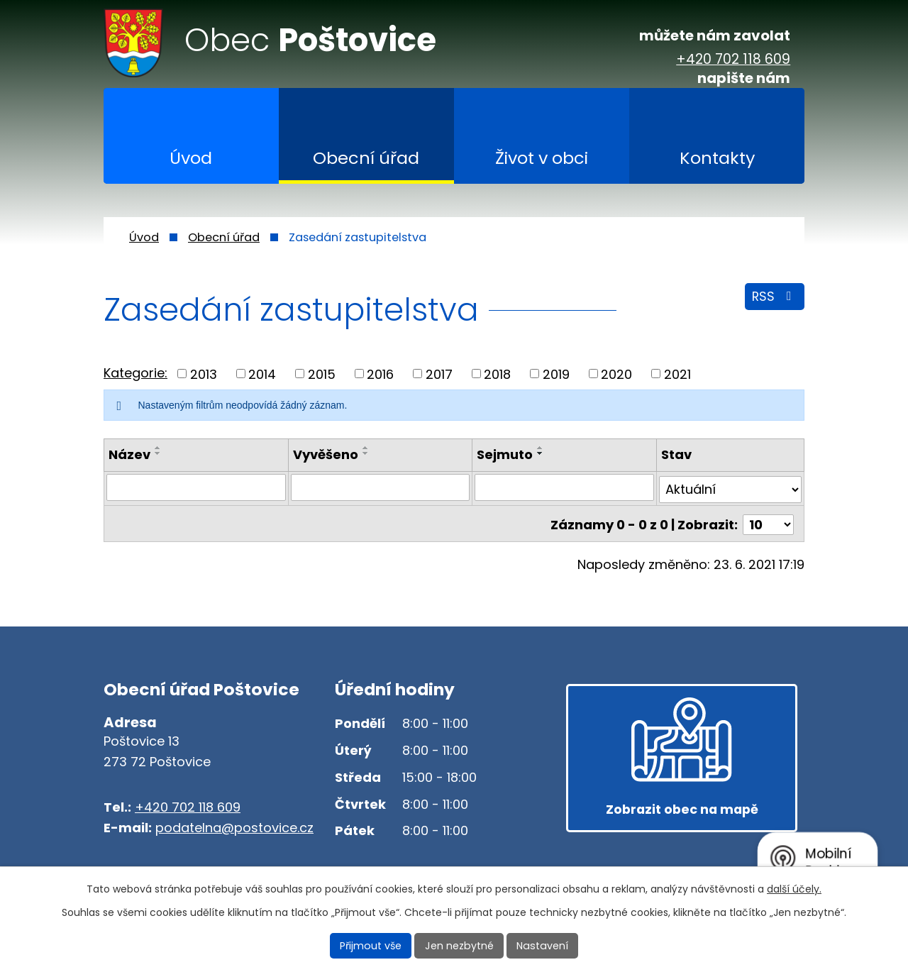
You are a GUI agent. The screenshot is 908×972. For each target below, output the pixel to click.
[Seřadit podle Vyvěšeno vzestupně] (366, 448)
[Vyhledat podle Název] (196, 487)
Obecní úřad (366, 158)
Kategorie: (135, 373)
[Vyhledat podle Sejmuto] (564, 487)
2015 (322, 373)
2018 (497, 373)
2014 (262, 373)
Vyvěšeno (325, 454)
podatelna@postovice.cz (234, 827)
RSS (774, 297)
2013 (203, 373)
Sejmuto (505, 454)
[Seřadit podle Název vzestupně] (158, 448)
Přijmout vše (373, 946)
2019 (556, 373)
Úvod (191, 158)
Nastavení (541, 946)
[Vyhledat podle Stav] (730, 487)
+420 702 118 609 (733, 60)
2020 (616, 373)
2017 (439, 373)
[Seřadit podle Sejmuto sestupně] (540, 453)
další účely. (794, 889)
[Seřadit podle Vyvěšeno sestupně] (366, 453)
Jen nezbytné (460, 946)
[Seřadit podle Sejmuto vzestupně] (540, 448)
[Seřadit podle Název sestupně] (158, 453)
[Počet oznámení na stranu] (768, 520)
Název (129, 454)
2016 (380, 373)
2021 (677, 373)
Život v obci (541, 158)
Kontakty (717, 158)
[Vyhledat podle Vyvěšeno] (380, 487)
